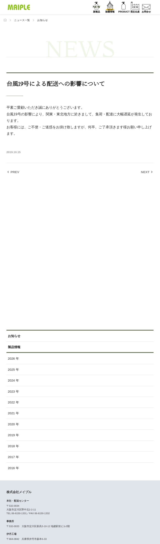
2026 (11, 358)
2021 (11, 413)
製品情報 (14, 347)
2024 (11, 380)
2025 (11, 369)
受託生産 (128, 11)
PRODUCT (113, 11)
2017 (11, 457)
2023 (11, 391)
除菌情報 (97, 11)
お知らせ (42, 20)
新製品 (82, 11)
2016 (11, 468)
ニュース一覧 (22, 20)
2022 (11, 402)
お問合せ (144, 11)
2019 (11, 435)
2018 (11, 446)
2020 (11, 424)
